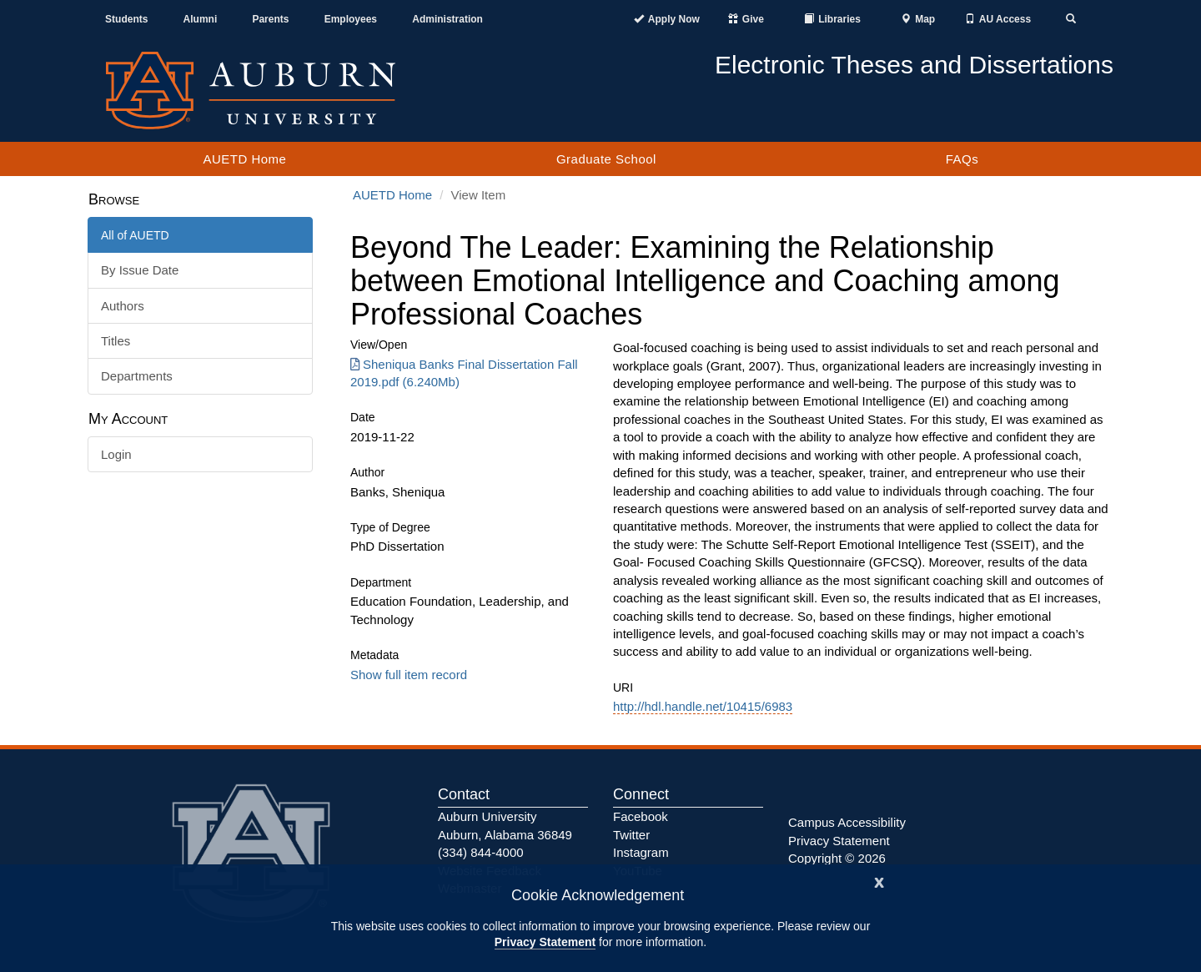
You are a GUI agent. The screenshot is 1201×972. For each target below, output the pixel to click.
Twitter (631, 835)
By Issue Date (139, 270)
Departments (137, 376)
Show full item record (408, 674)
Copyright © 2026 (837, 858)
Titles (115, 341)
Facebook (640, 816)
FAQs (962, 159)
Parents (270, 19)
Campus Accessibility (847, 822)
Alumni (200, 19)
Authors (122, 306)
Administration (447, 19)
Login (116, 454)
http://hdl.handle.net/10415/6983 (702, 706)
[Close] (879, 880)
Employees (350, 19)
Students (126, 19)
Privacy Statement (545, 942)
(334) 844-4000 (481, 852)
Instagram (641, 852)
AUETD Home (244, 159)
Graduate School (606, 159)
